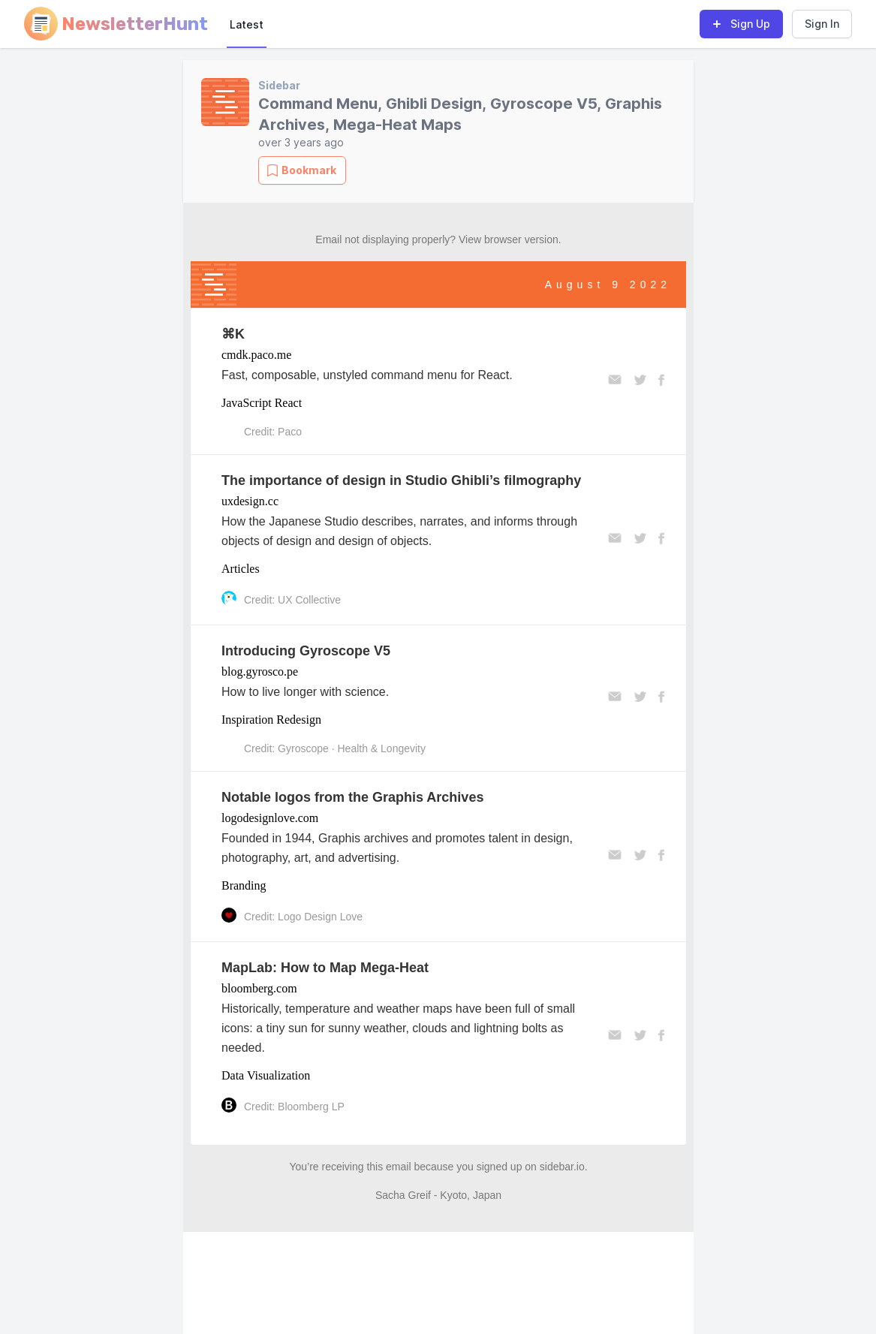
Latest (246, 24)
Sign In (822, 23)
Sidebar (279, 85)
